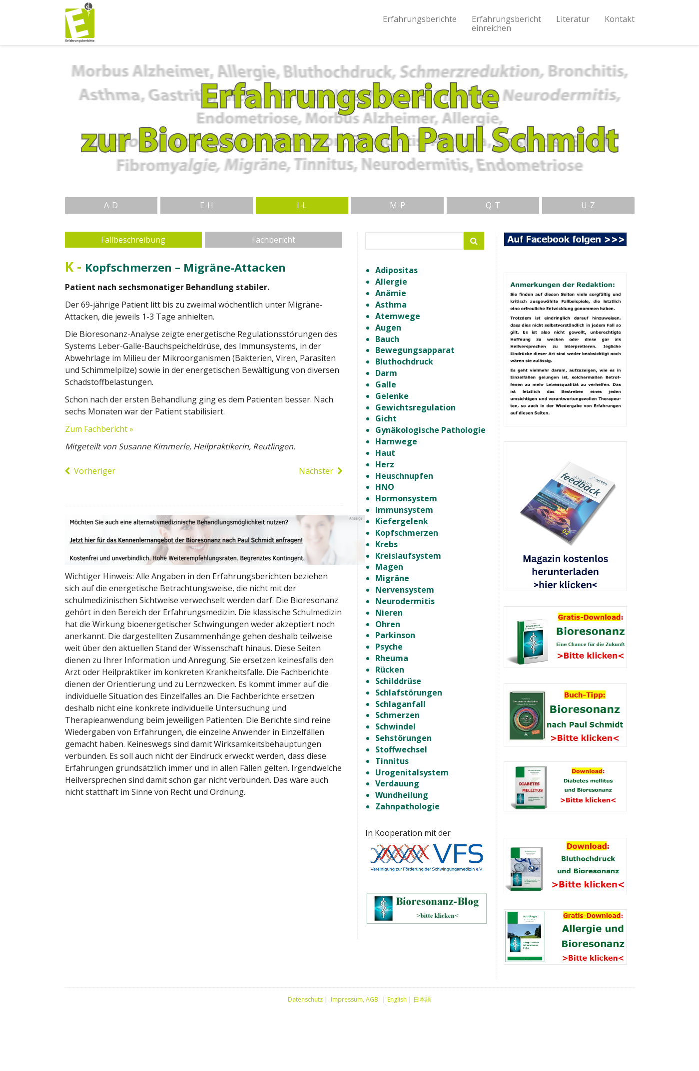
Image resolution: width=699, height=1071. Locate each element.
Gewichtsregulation (415, 407)
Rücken (389, 669)
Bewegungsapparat (415, 350)
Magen (389, 566)
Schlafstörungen (408, 692)
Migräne (392, 578)
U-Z (588, 205)
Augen (388, 327)
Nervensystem (404, 589)
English (397, 999)
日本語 (422, 999)
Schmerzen (397, 715)
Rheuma (391, 658)
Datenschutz (305, 999)
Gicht (386, 418)
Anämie (390, 293)
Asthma (391, 304)
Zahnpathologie (407, 806)
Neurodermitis (405, 601)
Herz (384, 464)
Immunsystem (404, 509)
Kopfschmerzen (406, 532)
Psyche (389, 646)
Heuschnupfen (404, 475)
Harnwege (396, 441)
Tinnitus (392, 760)
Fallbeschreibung (133, 239)
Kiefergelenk (401, 521)
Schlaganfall (400, 704)
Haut (385, 452)
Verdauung (397, 783)
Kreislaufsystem (408, 555)
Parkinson (395, 635)
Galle (385, 384)
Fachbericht (273, 239)
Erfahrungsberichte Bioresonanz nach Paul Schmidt (80, 22)
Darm (386, 372)
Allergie (391, 281)
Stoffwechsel (401, 749)
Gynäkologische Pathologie (430, 429)
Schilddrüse (398, 681)
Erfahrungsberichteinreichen (506, 23)
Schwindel (395, 726)
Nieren (389, 612)
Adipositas (396, 270)
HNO (384, 486)
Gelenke (392, 395)
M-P (397, 205)
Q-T (493, 205)
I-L (302, 205)
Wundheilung (401, 794)
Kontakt (620, 18)
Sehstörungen (403, 737)
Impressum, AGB (354, 999)
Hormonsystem (406, 498)
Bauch (387, 339)
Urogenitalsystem (412, 772)
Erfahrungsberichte (420, 18)
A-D (111, 205)
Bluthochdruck (404, 361)
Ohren (387, 624)
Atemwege (397, 316)
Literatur (573, 18)
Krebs (386, 544)
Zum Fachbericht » (99, 428)
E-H (206, 205)
